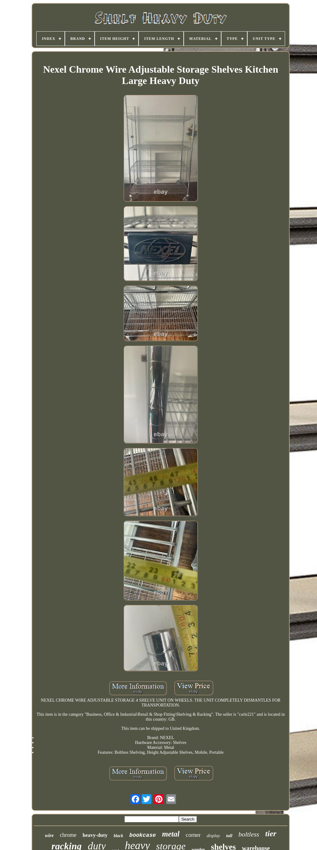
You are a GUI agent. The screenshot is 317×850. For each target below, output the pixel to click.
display (213, 835)
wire (49, 835)
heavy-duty (95, 835)
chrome (68, 835)
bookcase (142, 835)
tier (270, 833)
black (118, 835)
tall (229, 835)
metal (171, 834)
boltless (248, 834)
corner (193, 835)
